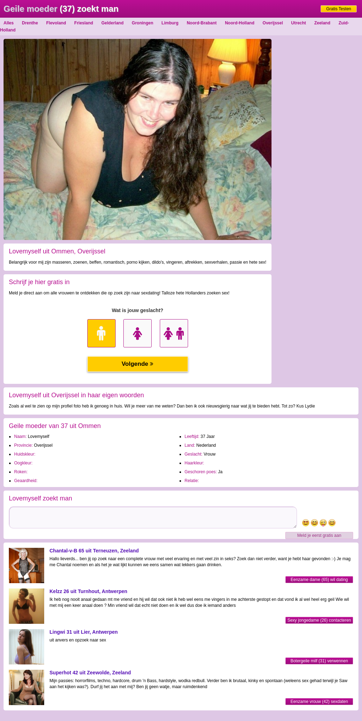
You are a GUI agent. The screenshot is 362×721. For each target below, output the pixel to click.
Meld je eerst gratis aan (319, 535)
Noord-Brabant (202, 22)
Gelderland (112, 22)
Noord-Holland (239, 22)
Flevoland (56, 22)
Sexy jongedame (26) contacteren (319, 620)
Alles (9, 22)
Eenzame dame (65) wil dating (319, 579)
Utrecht (298, 22)
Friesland (83, 22)
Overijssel (273, 22)
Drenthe (30, 22)
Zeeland (322, 22)
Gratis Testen (338, 8)
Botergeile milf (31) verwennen (319, 660)
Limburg (170, 22)
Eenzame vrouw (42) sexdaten (319, 701)
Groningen (142, 22)
